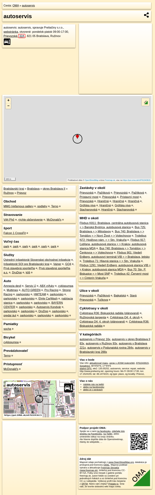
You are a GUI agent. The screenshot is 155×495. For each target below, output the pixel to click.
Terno (54, 206)
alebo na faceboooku (93, 387)
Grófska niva (88, 205)
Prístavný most (89, 196)
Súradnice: (85, 366)
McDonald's (54, 219)
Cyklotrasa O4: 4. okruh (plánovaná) (102, 321)
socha (7, 328)
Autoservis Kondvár (48, 307)
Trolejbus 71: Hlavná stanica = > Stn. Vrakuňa (111, 261)
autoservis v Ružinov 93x (101, 343)
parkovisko (23, 294)
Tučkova (102, 299)
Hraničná (103, 201)
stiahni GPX (86, 368)
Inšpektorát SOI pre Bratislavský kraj (26, 264)
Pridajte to (113, 483)
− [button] (8, 106)
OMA (16, 5)
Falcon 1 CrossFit (15, 233)
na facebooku (104, 431)
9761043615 (142, 363)
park (6, 246)
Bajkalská (120, 295)
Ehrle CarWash (48, 298)
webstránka (11, 31)
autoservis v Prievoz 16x (95, 339)
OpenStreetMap (92, 180)
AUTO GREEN (31, 290)
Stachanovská (88, 209)
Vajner (57, 264)
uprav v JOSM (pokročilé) (122, 363)
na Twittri (107, 433)
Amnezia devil (12, 285)
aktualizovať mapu (99, 363)
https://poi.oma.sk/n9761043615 (137, 180)
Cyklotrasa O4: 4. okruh (125, 317)
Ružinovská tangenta (93, 317)
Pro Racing (51, 290)
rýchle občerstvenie (30, 219)
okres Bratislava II (54, 188)
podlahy (42, 206)
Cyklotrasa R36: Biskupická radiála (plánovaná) (109, 313)
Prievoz (21, 192)
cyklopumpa (65, 285)
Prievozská (14, 36)
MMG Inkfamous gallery (18, 206)
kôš (28, 272)
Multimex (12, 290)
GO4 (68, 264)
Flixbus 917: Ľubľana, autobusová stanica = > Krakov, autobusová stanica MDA (113, 244)
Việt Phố (9, 219)
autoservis (28, 5)
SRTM (84, 483)
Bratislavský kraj (14, 188)
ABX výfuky (47, 285)
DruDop (17, 272)
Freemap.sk (110, 180)
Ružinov (9, 192)
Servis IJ (30, 285)
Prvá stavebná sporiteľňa (19, 268)
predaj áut (10, 315)
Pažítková (103, 192)
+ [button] (8, 100)
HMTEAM (40, 294)
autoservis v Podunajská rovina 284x (110, 347)
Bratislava (33, 188)
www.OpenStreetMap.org (121, 462)
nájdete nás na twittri (93, 384)
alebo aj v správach (93, 389)
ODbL (106, 464)
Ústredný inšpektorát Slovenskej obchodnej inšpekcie (37, 259)
